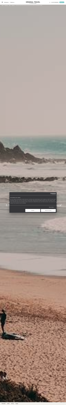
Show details (51, 207)
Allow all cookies (48, 210)
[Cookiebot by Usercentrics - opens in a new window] (51, 193)
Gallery (8, 403)
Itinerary (12, 403)
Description (4, 403)
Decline (32, 210)
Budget (17, 403)
